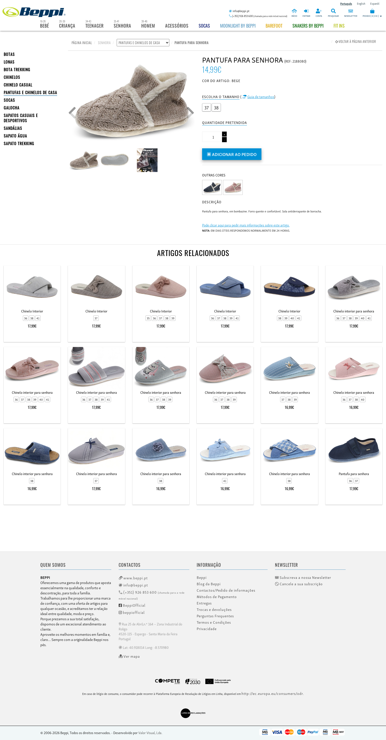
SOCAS (9, 100)
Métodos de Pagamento (217, 596)
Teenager (94, 25)
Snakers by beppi (307, 25)
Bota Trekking (17, 69)
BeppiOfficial (132, 605)
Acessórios (177, 25)
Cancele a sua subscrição (299, 583)
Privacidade (207, 628)
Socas (204, 25)
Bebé (44, 25)
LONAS (9, 62)
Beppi (202, 577)
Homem (148, 25)
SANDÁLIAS (13, 128)
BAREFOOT (274, 25)
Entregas (204, 603)
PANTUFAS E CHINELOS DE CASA (30, 92)
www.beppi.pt (133, 578)
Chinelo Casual (18, 85)
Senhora (122, 25)
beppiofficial (132, 612)
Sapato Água (15, 136)
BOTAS (9, 54)
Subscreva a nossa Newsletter (303, 577)
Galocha (11, 108)
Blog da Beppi (209, 583)
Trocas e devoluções (214, 609)
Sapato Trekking (19, 143)
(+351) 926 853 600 (152, 595)
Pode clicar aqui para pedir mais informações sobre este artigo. (246, 225)
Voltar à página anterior (355, 41)
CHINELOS (12, 77)
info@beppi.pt (133, 585)
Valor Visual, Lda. (150, 732)
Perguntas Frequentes (215, 616)
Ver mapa (129, 656)
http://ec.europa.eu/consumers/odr (272, 693)
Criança (67, 25)
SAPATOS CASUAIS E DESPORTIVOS (21, 117)
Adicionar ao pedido (232, 153)
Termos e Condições (214, 622)
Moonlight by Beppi (238, 25)
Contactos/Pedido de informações (226, 590)
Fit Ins (339, 25)
